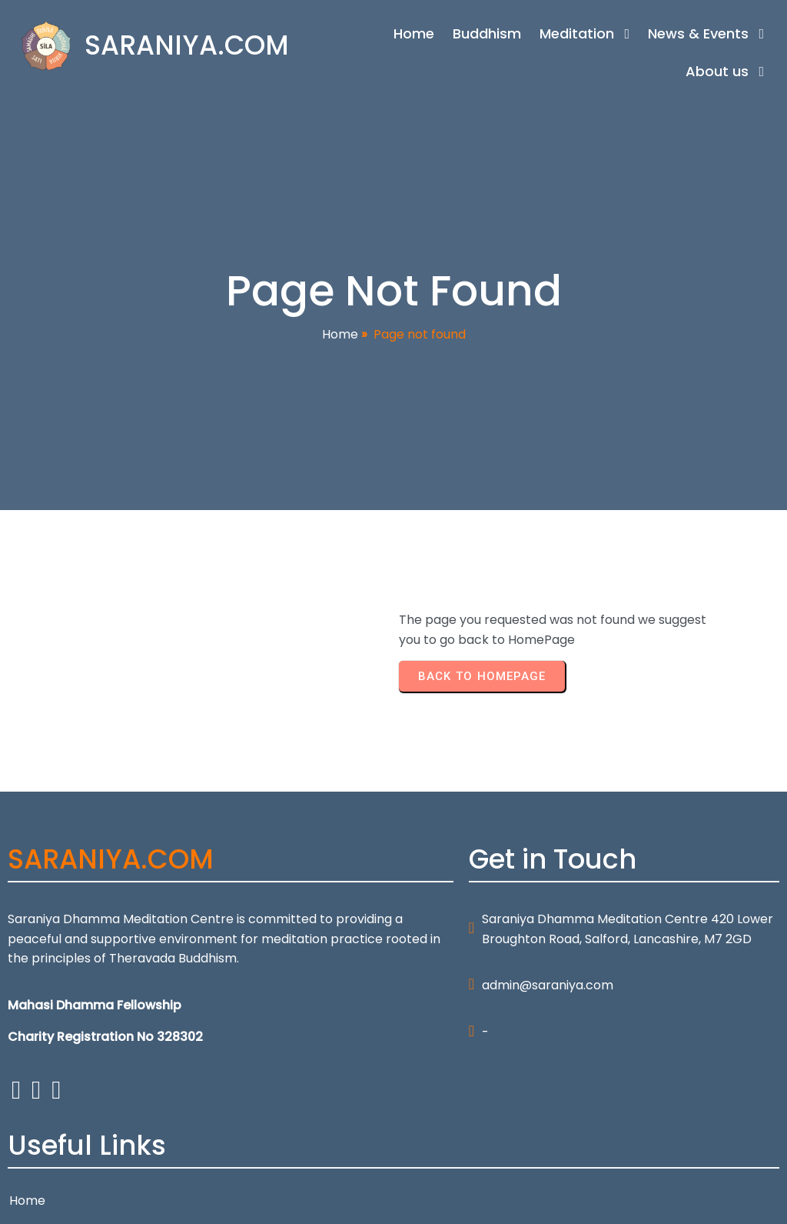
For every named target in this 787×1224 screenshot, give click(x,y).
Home (340, 337)
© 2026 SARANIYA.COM (76, 1202)
